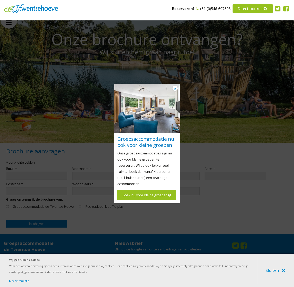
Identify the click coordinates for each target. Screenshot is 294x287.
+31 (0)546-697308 (213, 8)
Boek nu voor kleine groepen (146, 195)
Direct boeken (252, 8)
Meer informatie (19, 281)
